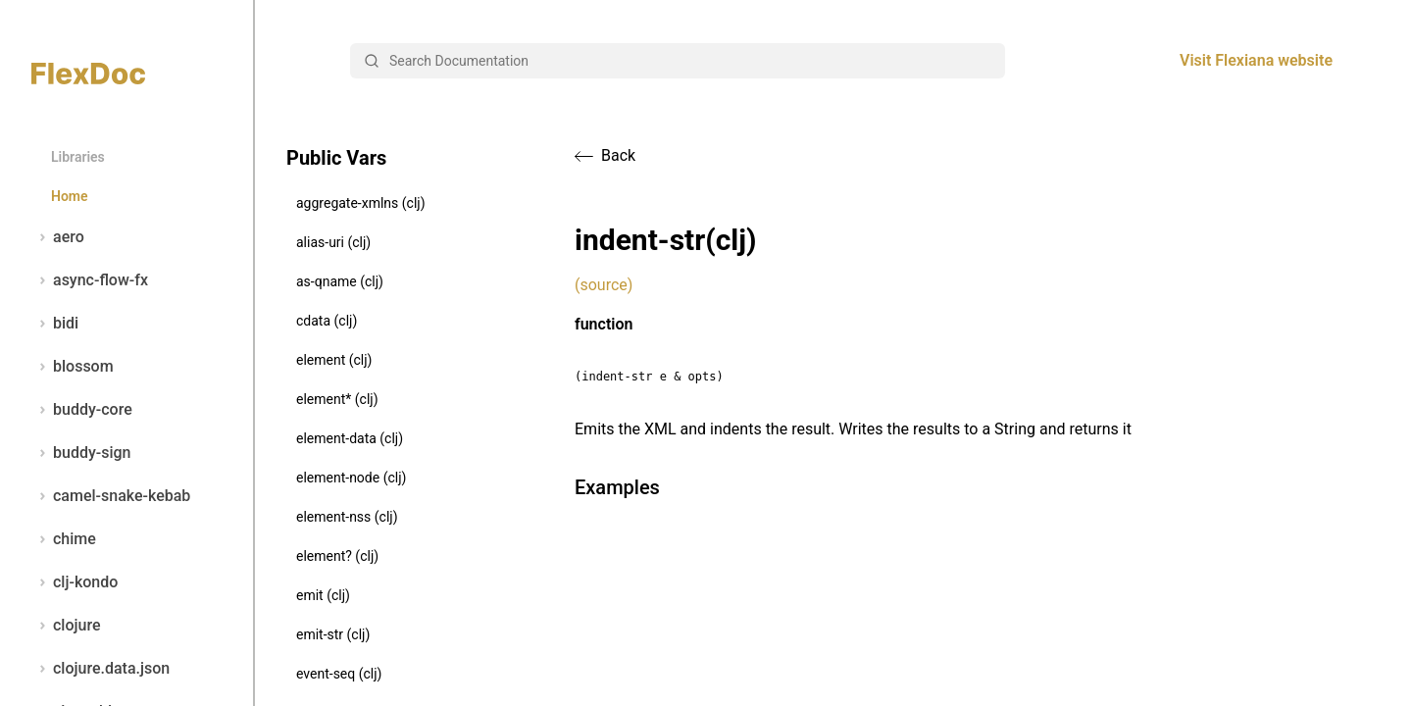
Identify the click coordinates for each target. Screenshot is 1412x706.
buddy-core (81, 410)
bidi (54, 323)
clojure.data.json (100, 669)
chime (63, 539)
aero (57, 237)
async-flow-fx (89, 280)
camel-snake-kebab (110, 496)
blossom (72, 367)
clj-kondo (74, 582)
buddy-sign (80, 453)
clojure (66, 625)
